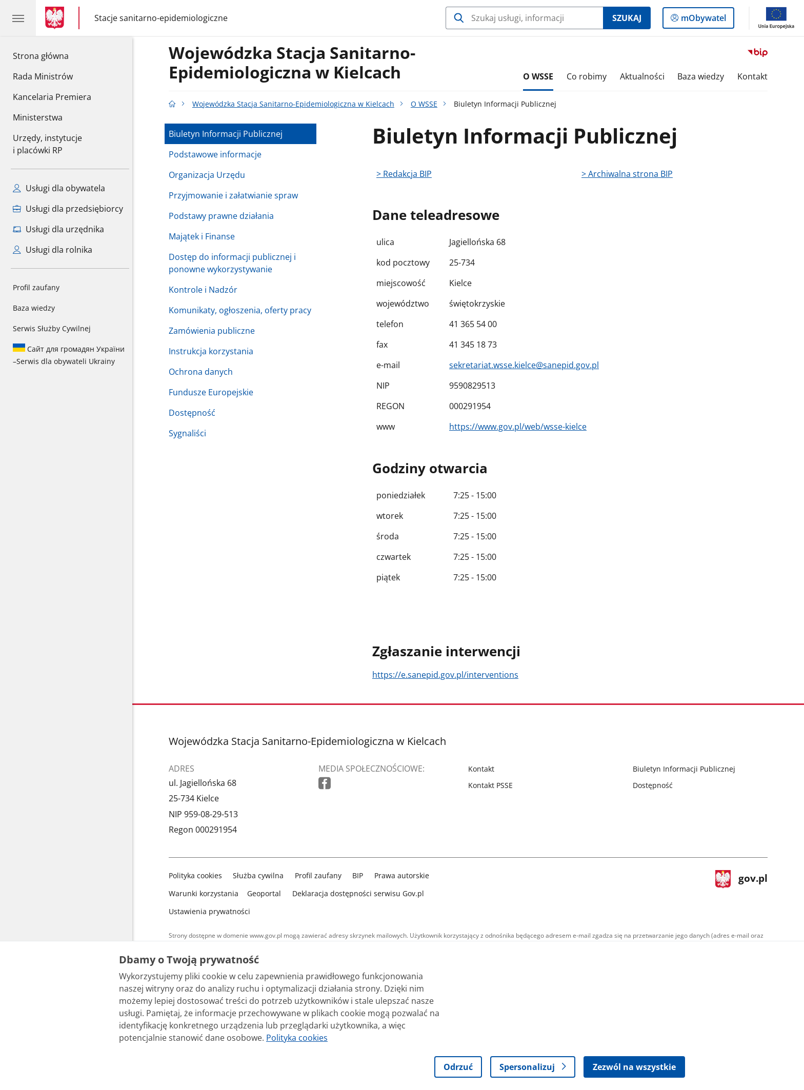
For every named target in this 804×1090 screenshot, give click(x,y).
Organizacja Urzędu (209, 174)
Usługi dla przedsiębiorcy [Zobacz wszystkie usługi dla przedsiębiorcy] (68, 208)
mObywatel (702, 20)
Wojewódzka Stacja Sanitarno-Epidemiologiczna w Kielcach (294, 63)
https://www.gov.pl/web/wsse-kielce (520, 426)
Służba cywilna (261, 875)
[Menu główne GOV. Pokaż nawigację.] (18, 18)
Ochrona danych (203, 371)
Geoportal (267, 893)
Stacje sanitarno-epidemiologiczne (161, 18)
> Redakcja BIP (406, 173)
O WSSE (541, 76)
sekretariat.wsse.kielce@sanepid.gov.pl (526, 365)
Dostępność (194, 412)
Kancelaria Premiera (52, 97)
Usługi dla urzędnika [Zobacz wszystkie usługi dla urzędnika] (58, 229)
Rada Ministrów (43, 76)
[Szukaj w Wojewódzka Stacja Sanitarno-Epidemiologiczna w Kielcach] (524, 18)
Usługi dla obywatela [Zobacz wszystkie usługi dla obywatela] (59, 188)
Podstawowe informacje (217, 154)
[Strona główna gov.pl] (56, 18)
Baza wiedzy (34, 308)
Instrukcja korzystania (213, 351)
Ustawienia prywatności (212, 911)
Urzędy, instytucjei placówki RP (47, 144)
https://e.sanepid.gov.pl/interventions (448, 674)
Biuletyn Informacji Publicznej (228, 133)
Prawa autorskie (404, 875)
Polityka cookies (198, 875)
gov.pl (744, 891)
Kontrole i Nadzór (205, 289)
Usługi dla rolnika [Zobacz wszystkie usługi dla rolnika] (52, 249)
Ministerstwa (38, 117)
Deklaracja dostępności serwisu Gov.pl (361, 893)
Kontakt (755, 76)
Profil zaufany (36, 287)
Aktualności (644, 76)
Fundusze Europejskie (213, 392)
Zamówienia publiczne (214, 330)
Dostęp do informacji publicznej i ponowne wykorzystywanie (234, 263)
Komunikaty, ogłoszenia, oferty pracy (242, 310)
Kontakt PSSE (493, 785)
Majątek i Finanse (204, 236)
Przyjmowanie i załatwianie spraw (235, 195)
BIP (360, 875)
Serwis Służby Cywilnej (52, 328)
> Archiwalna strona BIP (629, 173)
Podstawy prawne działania (223, 215)
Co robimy (589, 76)
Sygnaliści (190, 433)
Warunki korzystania (206, 893)
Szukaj (626, 18)
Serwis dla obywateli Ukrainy (69, 355)
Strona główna (52, 55)
